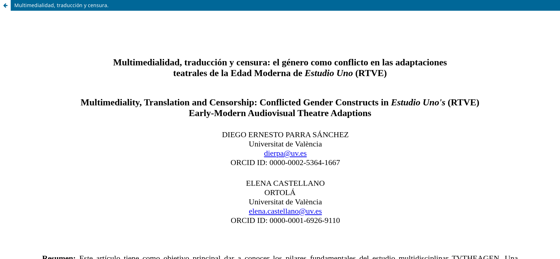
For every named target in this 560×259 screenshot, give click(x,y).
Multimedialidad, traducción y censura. (61, 5)
